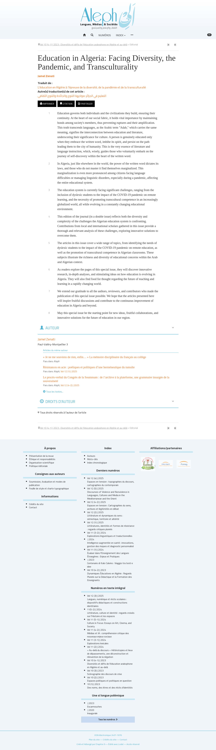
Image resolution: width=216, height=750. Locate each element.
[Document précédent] (168, 45)
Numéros (104, 35)
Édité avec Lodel (115, 744)
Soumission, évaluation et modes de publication (47, 483)
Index (120, 35)
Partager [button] (85, 103)
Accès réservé (133, 744)
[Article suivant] (175, 45)
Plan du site (94, 740)
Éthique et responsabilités (42, 459)
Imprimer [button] (47, 103)
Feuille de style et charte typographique (49, 488)
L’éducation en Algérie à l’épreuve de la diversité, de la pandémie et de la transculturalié (92, 87)
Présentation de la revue (41, 456)
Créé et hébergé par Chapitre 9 (91, 744)
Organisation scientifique (41, 462)
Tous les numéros (108, 719)
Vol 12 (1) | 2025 (69, 371)
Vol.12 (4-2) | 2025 (70, 385)
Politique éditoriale (38, 466)
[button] (92, 35)
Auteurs (91, 456)
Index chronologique (97, 462)
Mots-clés (92, 459)
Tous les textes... (53, 391)
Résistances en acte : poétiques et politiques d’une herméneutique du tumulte (89, 367)
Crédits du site (36, 504)
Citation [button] (66, 103)
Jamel (46, 76)
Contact (33, 507)
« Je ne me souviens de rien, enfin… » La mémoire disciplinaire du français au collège (94, 357)
